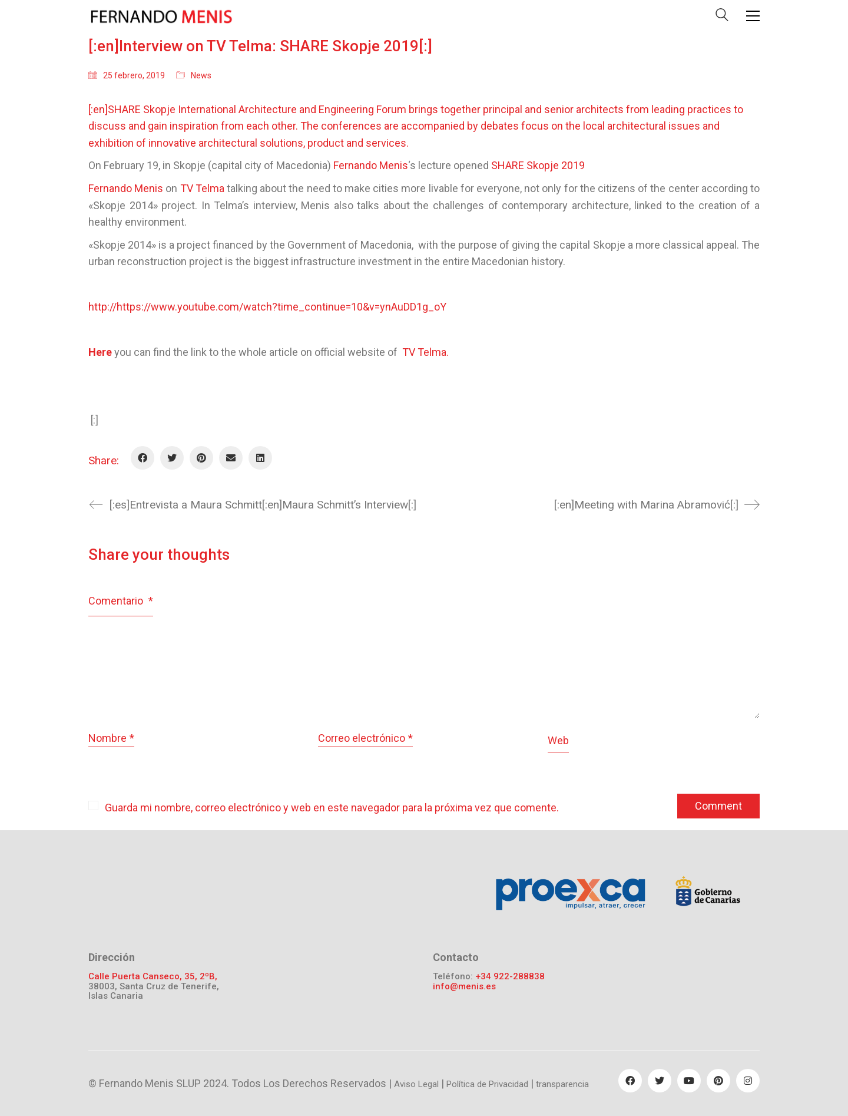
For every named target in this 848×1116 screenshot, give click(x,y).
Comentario (120, 601)
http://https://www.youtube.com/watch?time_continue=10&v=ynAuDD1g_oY (267, 307)
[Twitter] (172, 458)
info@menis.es (464, 987)
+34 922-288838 (510, 977)
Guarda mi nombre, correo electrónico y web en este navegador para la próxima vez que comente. (332, 807)
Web (558, 740)
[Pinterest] (201, 458)
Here (101, 352)
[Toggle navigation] (753, 16)
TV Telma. (425, 352)
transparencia (562, 1084)
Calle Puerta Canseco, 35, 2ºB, (152, 977)
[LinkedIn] (260, 458)
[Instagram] (748, 1080)
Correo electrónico (365, 738)
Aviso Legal (416, 1084)
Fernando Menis (125, 188)
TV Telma (202, 188)
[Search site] (722, 17)
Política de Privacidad (487, 1084)
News (201, 75)
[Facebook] (142, 458)
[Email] (231, 458)
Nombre (111, 738)
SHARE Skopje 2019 (538, 165)
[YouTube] (689, 1080)
